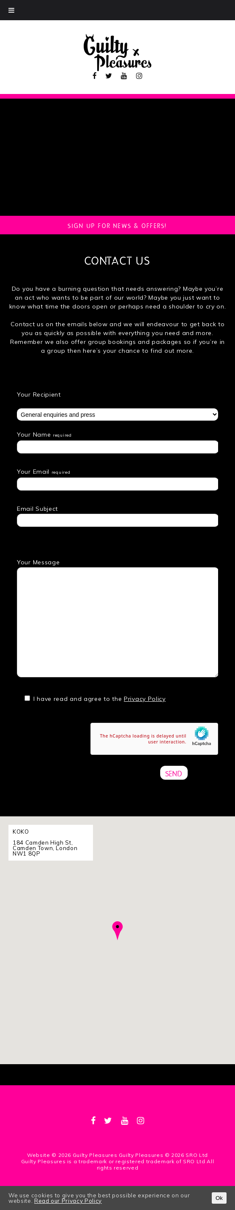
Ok (219, 1198)
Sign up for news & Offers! (117, 225)
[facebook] (95, 75)
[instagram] (139, 75)
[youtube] (124, 75)
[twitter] (108, 75)
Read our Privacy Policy (68, 1200)
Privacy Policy (145, 699)
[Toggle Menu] (11, 10)
